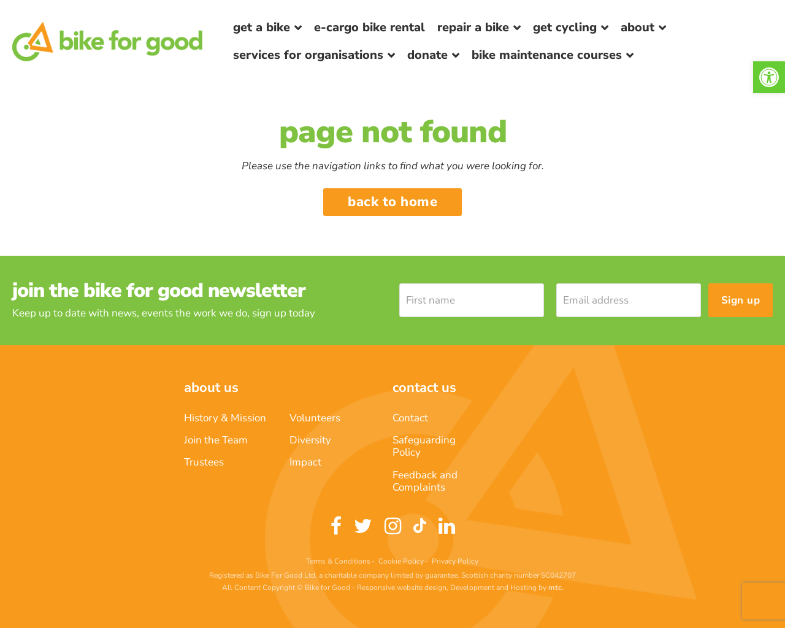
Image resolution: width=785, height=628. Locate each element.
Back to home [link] (392, 202)
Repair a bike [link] (473, 27)
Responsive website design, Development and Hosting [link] (447, 587)
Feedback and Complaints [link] (425, 481)
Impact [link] (305, 462)
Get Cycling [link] (565, 27)
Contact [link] (410, 418)
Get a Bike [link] (261, 27)
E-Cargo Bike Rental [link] (369, 27)
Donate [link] (427, 55)
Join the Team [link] (216, 440)
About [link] (637, 27)
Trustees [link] (204, 462)
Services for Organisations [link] (308, 55)
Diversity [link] (310, 440)
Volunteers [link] (314, 418)
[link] (769, 77)
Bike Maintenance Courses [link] (547, 55)
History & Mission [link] (225, 418)
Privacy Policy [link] (455, 561)
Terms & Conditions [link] (338, 561)
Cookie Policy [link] (401, 561)
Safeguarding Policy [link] (424, 446)
